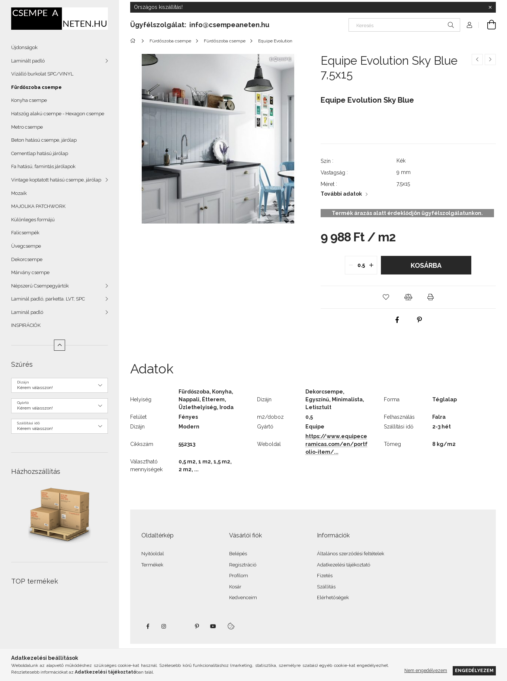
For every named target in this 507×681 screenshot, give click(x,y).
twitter (180, 626)
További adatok (341, 194)
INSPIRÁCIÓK (26, 325)
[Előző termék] (477, 59)
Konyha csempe (29, 100)
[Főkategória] (134, 41)
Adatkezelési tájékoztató (343, 565)
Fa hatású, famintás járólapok (43, 166)
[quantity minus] (350, 265)
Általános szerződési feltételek (350, 553)
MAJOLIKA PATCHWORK (38, 206)
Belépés (238, 553)
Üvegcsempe (26, 246)
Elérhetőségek (333, 597)
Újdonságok (24, 47)
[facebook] (396, 319)
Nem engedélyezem (425, 670)
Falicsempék (25, 232)
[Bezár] (490, 7)
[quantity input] (361, 265)
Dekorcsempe (26, 259)
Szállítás (326, 587)
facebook (147, 626)
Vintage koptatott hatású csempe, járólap (56, 180)
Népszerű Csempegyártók (40, 286)
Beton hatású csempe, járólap (44, 140)
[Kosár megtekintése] (487, 25)
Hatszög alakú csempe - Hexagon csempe (57, 113)
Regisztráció (242, 565)
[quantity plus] (371, 265)
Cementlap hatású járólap (39, 153)
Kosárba (426, 265)
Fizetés (325, 575)
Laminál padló (27, 312)
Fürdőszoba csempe (36, 87)
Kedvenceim (243, 597)
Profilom (238, 575)
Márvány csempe (30, 272)
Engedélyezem (474, 670)
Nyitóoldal (152, 553)
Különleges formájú (33, 219)
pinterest (196, 626)
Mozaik (19, 193)
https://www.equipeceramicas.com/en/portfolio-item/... (336, 444)
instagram (164, 626)
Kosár (235, 587)
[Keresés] (404, 25)
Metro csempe (27, 127)
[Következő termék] (490, 59)
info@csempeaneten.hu (229, 25)
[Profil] (469, 25)
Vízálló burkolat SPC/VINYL (42, 74)
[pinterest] (419, 319)
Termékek (152, 565)
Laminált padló (28, 61)
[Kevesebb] (59, 345)
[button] (385, 297)
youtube (213, 626)
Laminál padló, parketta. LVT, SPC (48, 299)
